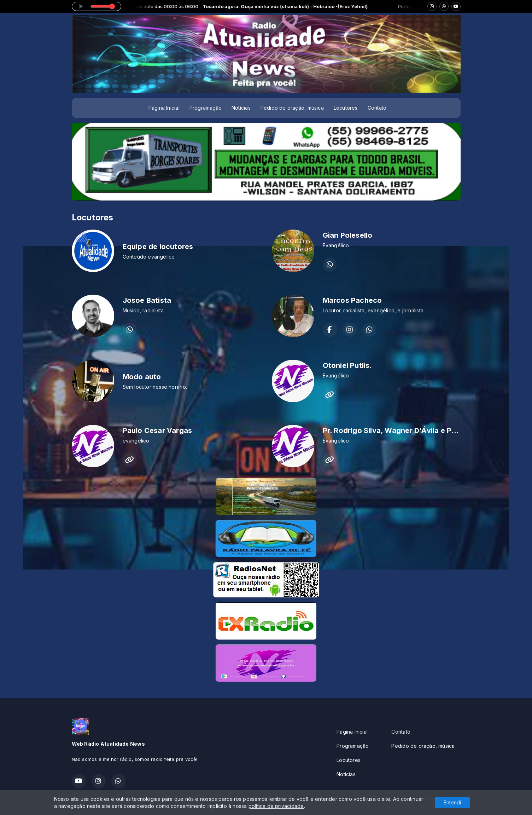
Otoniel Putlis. (347, 365)
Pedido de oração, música (292, 108)
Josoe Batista (147, 300)
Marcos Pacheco (352, 300)
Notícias (241, 108)
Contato (377, 108)
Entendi (452, 802)
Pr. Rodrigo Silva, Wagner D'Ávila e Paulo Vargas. (409, 430)
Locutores (346, 108)
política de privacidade (276, 806)
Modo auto (142, 376)
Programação (205, 108)
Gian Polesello (348, 235)
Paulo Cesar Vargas (157, 430)
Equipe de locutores (158, 246)
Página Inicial (164, 108)
